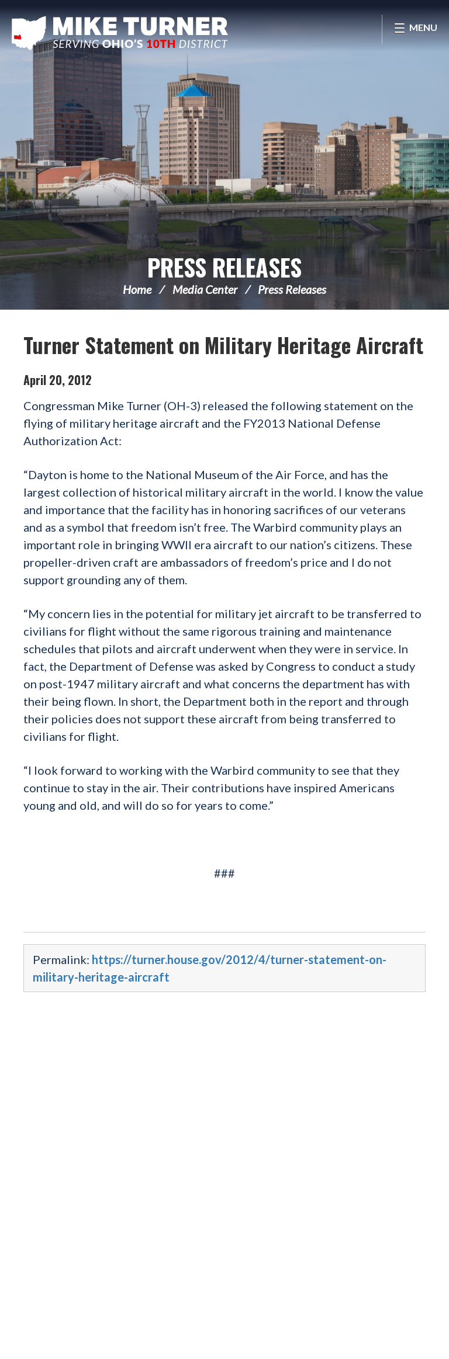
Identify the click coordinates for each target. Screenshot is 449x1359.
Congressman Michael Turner (120, 33)
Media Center (204, 289)
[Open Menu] (415, 29)
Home (137, 289)
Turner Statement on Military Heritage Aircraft (223, 344)
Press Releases (224, 267)
